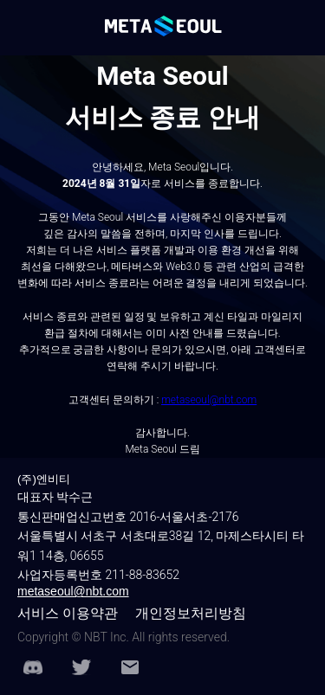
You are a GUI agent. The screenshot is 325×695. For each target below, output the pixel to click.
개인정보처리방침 (190, 613)
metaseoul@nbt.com (73, 591)
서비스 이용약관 (67, 613)
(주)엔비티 (43, 479)
